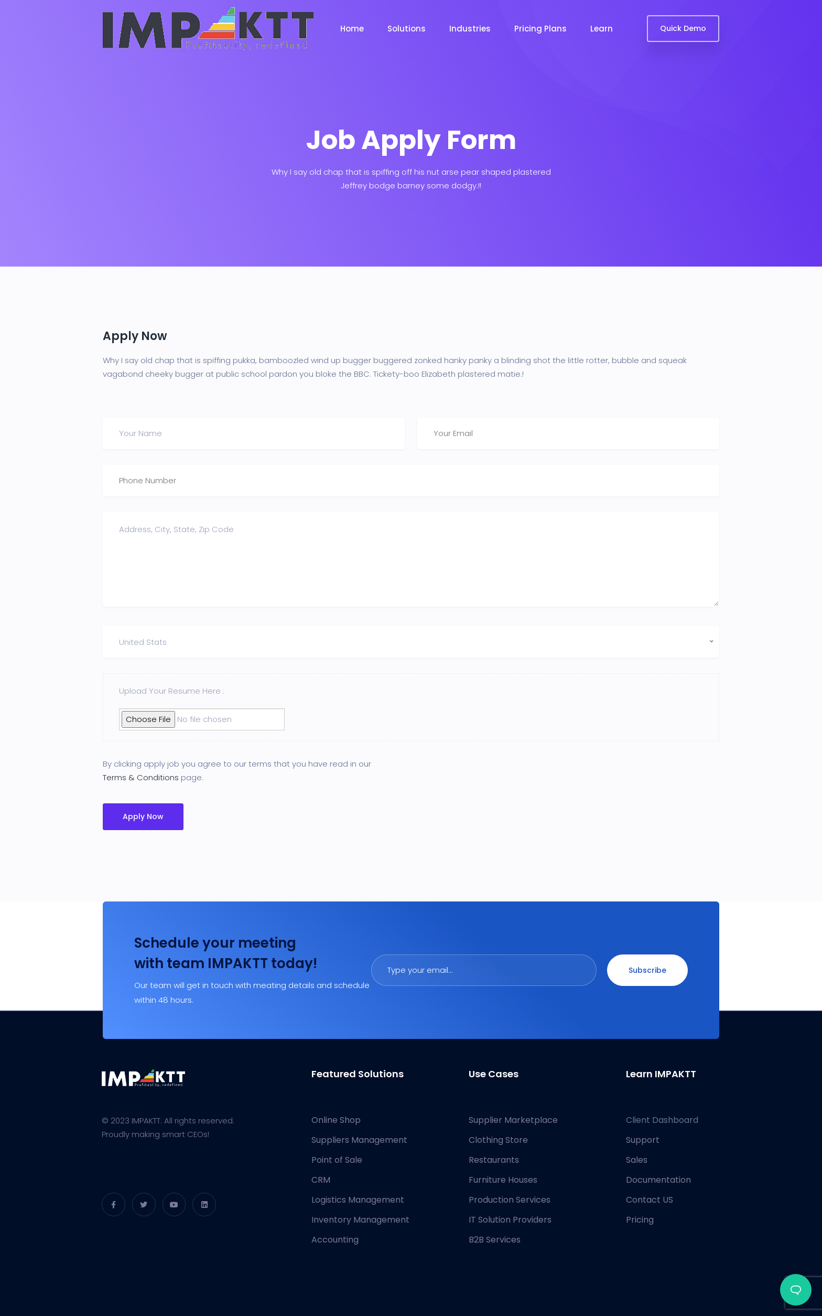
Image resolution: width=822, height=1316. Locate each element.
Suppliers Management (359, 1140)
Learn (601, 28)
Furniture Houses (503, 1180)
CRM (320, 1180)
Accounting (335, 1240)
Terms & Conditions (141, 777)
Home (352, 28)
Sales (636, 1160)
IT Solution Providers (510, 1220)
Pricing (640, 1220)
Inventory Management (360, 1220)
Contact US (649, 1200)
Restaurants (494, 1160)
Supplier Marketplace (513, 1120)
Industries (470, 28)
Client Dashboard (662, 1120)
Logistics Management (357, 1200)
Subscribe (647, 970)
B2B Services (495, 1240)
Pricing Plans (540, 28)
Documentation (658, 1180)
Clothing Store (498, 1140)
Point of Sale (336, 1160)
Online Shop (336, 1120)
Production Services (509, 1200)
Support (642, 1140)
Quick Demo (683, 28)
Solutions (406, 28)
